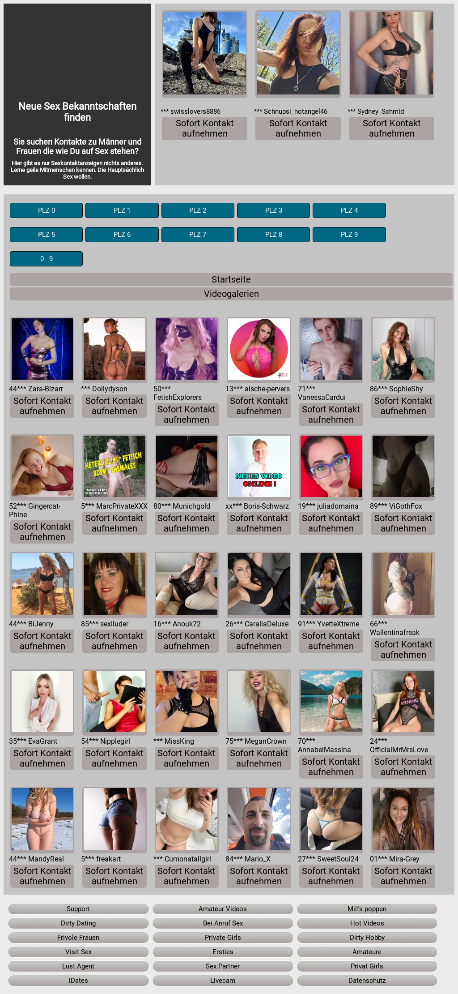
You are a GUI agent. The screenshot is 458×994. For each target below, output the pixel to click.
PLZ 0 (46, 210)
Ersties (222, 952)
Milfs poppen (367, 909)
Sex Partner (223, 966)
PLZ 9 (349, 235)
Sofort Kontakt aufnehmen (205, 128)
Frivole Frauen (78, 938)
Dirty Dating (78, 923)
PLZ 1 (122, 210)
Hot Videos (367, 923)
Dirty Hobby (367, 938)
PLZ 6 (122, 235)
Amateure (367, 952)
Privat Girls (367, 966)
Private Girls (223, 938)
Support (78, 909)
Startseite (231, 279)
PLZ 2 (197, 210)
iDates (78, 981)
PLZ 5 (46, 235)
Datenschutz (367, 981)
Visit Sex (78, 952)
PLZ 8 (273, 235)
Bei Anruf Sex (223, 923)
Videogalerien (231, 294)
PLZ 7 (197, 235)
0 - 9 (46, 259)
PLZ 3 (273, 210)
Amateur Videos (223, 909)
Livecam (222, 981)
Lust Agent (78, 966)
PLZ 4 (349, 210)
